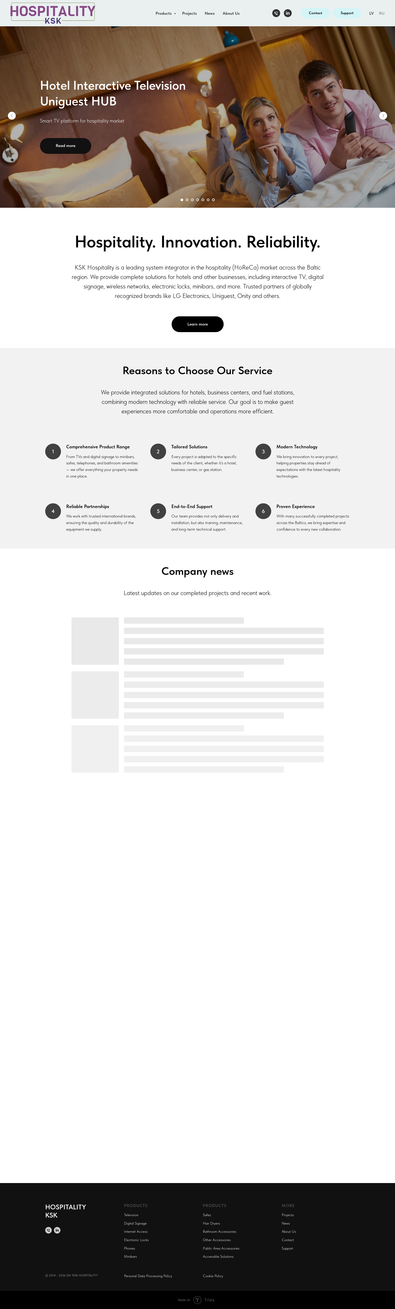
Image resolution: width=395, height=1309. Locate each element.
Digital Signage (135, 1223)
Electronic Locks (136, 1240)
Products (164, 13)
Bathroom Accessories (219, 1231)
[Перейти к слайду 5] (203, 200)
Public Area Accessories (221, 1248)
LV (371, 13)
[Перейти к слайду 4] (197, 200)
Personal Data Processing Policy (148, 1276)
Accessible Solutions (218, 1256)
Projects (189, 13)
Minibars (130, 1256)
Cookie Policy (213, 1276)
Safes (207, 1215)
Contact (288, 1240)
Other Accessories (217, 1240)
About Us (231, 13)
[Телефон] (276, 13)
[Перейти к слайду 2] (187, 200)
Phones (129, 1248)
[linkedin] (288, 13)
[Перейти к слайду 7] (213, 200)
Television (131, 1215)
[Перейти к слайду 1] (182, 200)
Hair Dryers (211, 1223)
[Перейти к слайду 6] (208, 200)
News (210, 13)
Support (287, 1248)
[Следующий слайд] (383, 116)
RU (381, 13)
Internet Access (136, 1231)
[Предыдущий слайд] (12, 116)
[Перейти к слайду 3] (192, 200)
